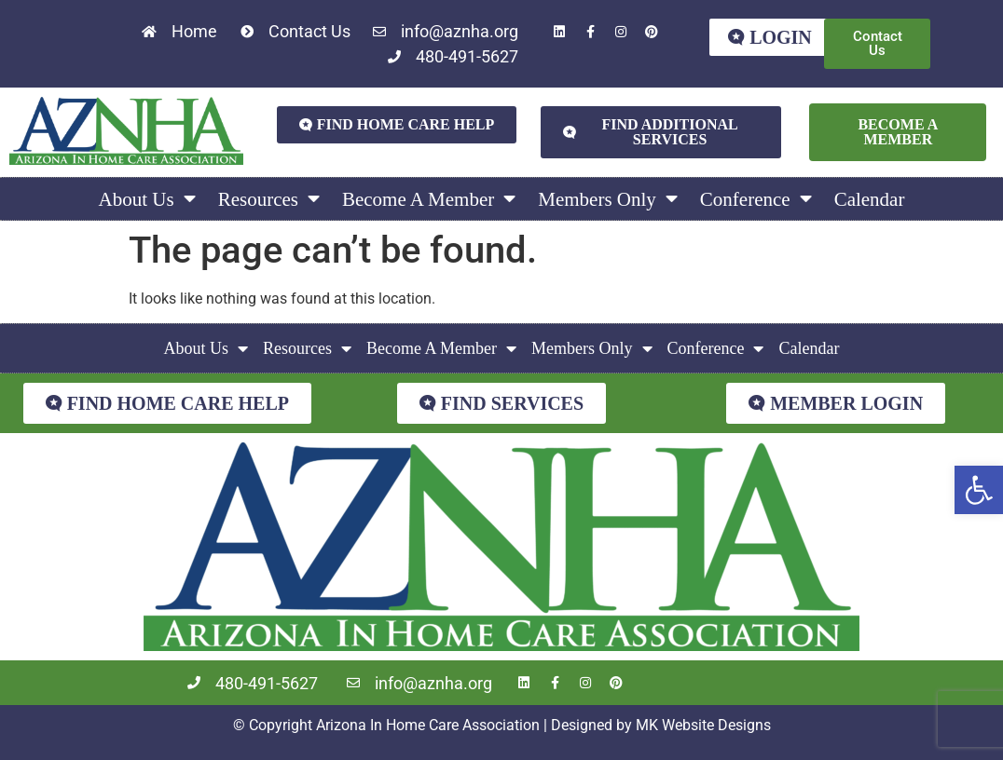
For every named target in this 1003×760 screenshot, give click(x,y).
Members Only (608, 199)
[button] (979, 490)
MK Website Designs (703, 725)
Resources (269, 199)
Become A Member (428, 199)
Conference (756, 199)
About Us (147, 199)
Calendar (869, 199)
